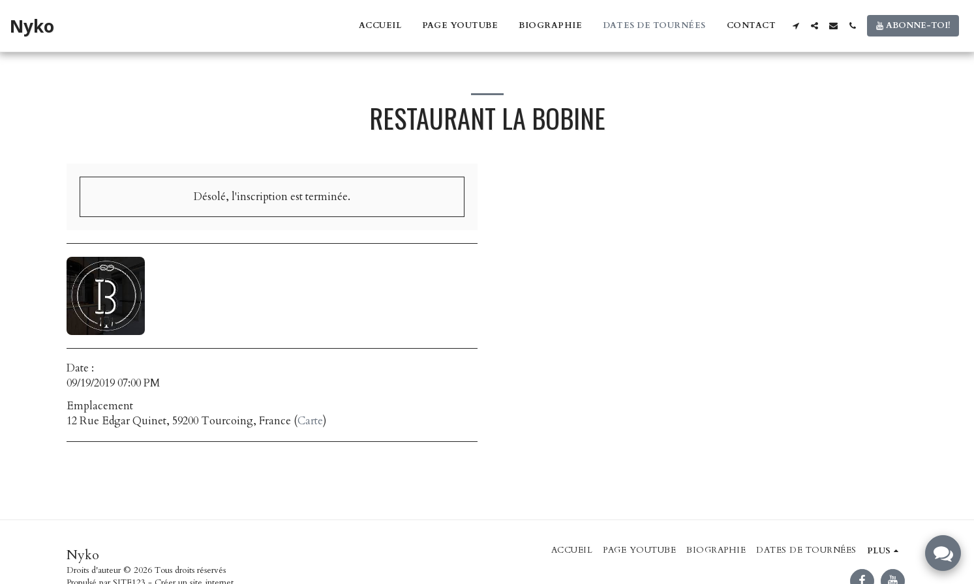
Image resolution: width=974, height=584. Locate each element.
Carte (310, 421)
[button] (795, 26)
